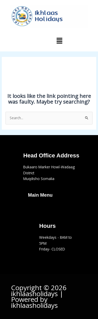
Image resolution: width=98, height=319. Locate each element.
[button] (59, 40)
